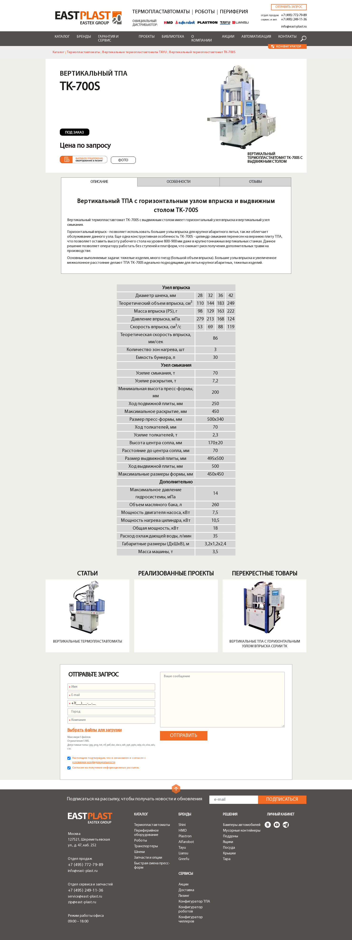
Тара (226, 859)
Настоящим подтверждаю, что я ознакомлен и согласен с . (109, 760)
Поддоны (230, 836)
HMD (182, 831)
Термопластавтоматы (161, 12)
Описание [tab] (99, 182)
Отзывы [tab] (255, 182)
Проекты (147, 37)
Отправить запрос (288, 7)
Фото (123, 160)
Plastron (185, 836)
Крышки (229, 853)
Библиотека (173, 37)
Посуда (229, 848)
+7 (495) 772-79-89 (294, 15)
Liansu (183, 853)
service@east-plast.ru (85, 896)
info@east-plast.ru (294, 26)
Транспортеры (146, 846)
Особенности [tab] (178, 182)
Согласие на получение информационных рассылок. (105, 767)
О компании (201, 38)
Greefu (183, 859)
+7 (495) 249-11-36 (294, 19)
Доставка (186, 890)
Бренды (84, 37)
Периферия (234, 12)
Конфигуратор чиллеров (190, 919)
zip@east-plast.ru (82, 902)
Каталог (62, 37)
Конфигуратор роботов (190, 909)
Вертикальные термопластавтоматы (87, 642)
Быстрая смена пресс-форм (152, 865)
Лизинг (183, 896)
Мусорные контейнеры (241, 831)
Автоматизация (256, 37)
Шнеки (139, 852)
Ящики (228, 842)
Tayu (182, 848)
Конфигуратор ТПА (194, 901)
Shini (182, 825)
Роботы (205, 12)
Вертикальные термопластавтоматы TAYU (134, 52)
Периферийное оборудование (146, 833)
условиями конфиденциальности (93, 762)
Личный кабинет (280, 814)
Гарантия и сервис (108, 38)
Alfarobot (186, 842)
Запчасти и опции (148, 858)
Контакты (287, 37)
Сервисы (185, 874)
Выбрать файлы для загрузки (94, 730)
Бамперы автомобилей (241, 825)
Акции (228, 37)
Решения (230, 814)
